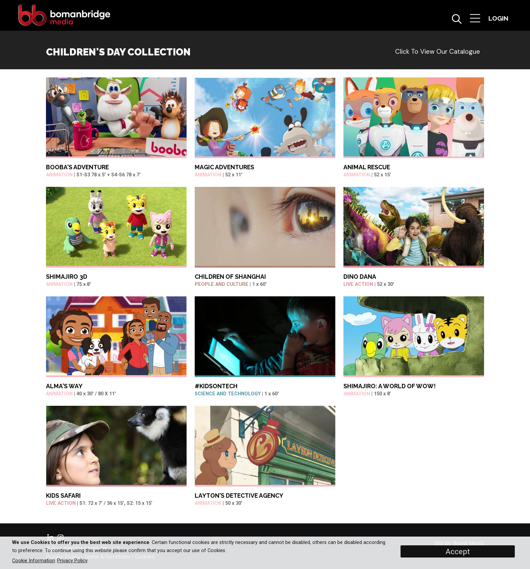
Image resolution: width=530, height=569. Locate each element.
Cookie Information (33, 561)
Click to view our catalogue (437, 51)
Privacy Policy (72, 561)
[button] (475, 19)
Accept (457, 551)
